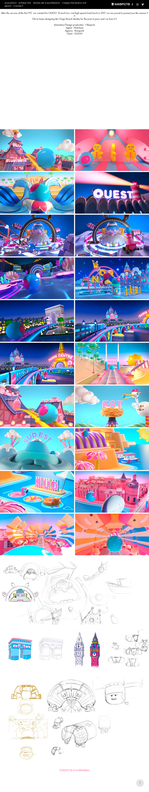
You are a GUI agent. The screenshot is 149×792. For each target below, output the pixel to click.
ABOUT (8, 6)
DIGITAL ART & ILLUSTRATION (46, 3)
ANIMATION (10, 3)
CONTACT (18, 6)
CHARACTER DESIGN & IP (74, 3)
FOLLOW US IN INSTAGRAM (75, 770)
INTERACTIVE (25, 3)
